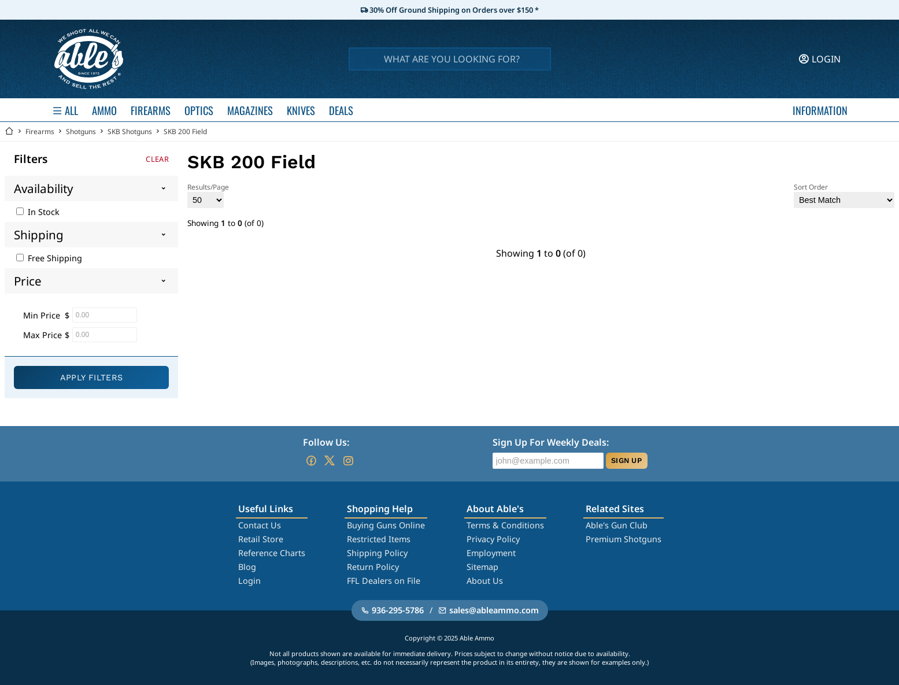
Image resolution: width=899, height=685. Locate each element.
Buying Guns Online (386, 525)
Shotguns (81, 131)
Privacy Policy (493, 539)
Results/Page (208, 195)
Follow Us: (326, 442)
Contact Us (259, 525)
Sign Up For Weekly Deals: (551, 442)
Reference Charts (271, 552)
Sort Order (844, 195)
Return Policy (373, 566)
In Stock (38, 211)
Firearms (39, 131)
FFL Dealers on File (383, 580)
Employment (491, 552)
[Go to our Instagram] (348, 460)
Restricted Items (378, 539)
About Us (485, 580)
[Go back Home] (9, 131)
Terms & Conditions (505, 525)
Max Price (42, 334)
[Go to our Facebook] (311, 460)
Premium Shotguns (623, 539)
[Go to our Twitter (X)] (329, 460)
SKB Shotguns (130, 131)
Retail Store (260, 539)
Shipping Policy (377, 552)
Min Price (41, 315)
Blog (247, 566)
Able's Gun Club (617, 525)
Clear (157, 159)
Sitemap (482, 566)
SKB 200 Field (185, 131)
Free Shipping (49, 258)
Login (249, 580)
